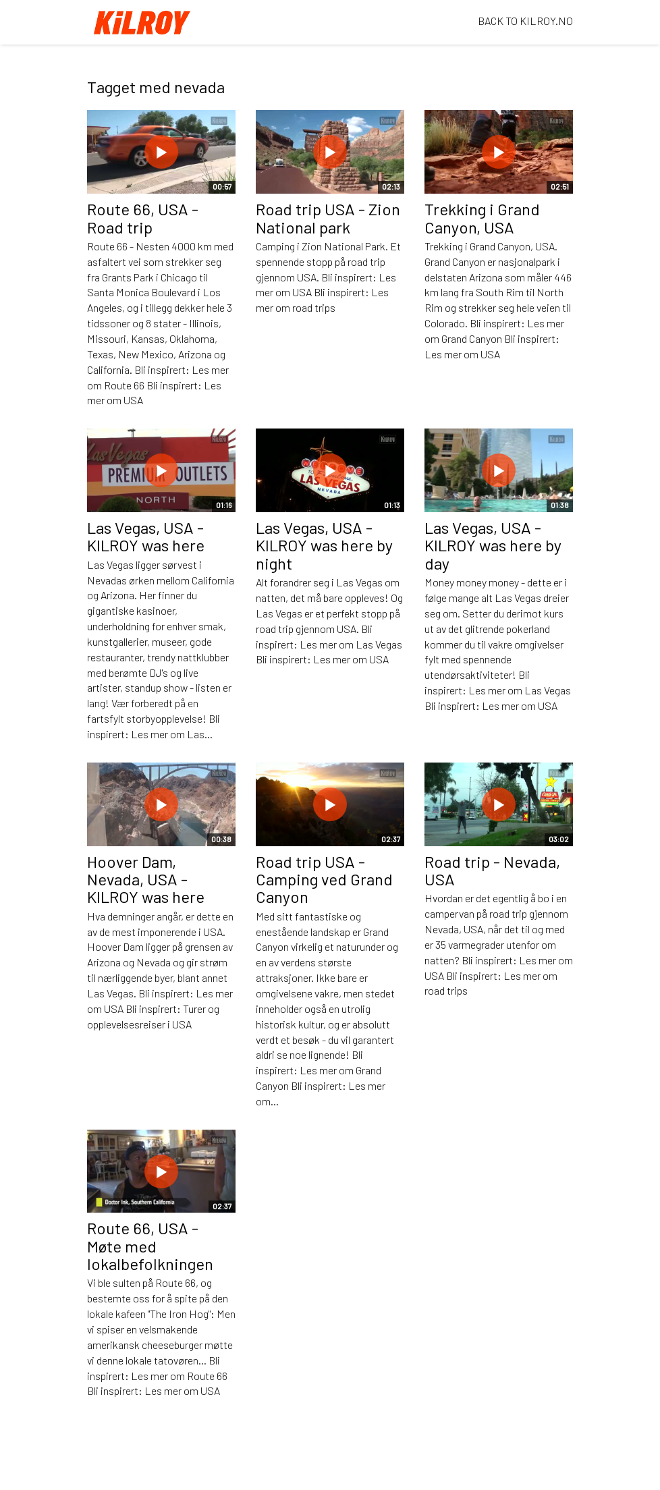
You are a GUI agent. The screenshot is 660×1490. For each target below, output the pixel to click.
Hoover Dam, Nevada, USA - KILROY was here (145, 879)
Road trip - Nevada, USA (492, 870)
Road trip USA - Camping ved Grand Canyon (324, 879)
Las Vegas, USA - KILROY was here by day (492, 545)
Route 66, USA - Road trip (142, 217)
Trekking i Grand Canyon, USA (482, 217)
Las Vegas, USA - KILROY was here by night (324, 545)
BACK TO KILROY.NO (525, 20)
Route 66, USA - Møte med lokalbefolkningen (150, 1245)
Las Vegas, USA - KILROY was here (145, 536)
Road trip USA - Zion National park (328, 217)
